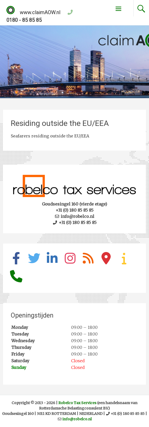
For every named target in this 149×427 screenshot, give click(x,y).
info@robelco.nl (77, 419)
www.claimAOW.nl (33, 12)
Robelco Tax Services (77, 403)
